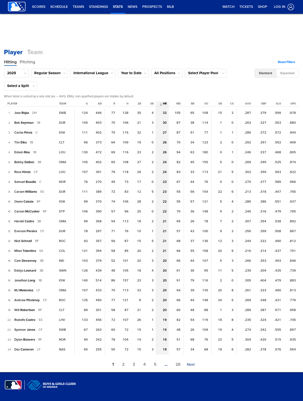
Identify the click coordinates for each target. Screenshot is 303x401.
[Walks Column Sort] (192, 104)
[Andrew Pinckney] (27, 300)
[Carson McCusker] (27, 211)
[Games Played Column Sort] (87, 104)
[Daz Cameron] (24, 349)
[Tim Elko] (20, 142)
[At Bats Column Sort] (100, 104)
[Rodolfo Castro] (24, 320)
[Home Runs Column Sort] (165, 104)
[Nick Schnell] (23, 241)
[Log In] (283, 7)
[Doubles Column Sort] (139, 104)
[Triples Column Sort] (152, 104)
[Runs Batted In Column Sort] (178, 104)
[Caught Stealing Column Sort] (232, 104)
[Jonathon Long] (24, 280)
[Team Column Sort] (62, 104)
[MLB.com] (13, 385)
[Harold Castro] (24, 221)
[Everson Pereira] (25, 231)
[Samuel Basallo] (25, 182)
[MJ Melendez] (23, 290)
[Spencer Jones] (24, 330)
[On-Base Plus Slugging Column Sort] (293, 104)
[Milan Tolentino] (25, 251)
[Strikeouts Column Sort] (206, 104)
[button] (287, 62)
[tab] (10, 62)
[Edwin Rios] (22, 152)
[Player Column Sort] (12, 104)
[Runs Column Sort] (114, 104)
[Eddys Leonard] (25, 271)
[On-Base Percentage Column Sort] (263, 104)
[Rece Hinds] (22, 172)
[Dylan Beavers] (24, 340)
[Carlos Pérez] (23, 133)
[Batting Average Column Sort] (248, 104)
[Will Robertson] (24, 310)
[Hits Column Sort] (127, 104)
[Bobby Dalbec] (24, 162)
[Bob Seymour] (24, 123)
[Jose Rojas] (21, 113)
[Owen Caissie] (24, 202)
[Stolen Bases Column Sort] (220, 104)
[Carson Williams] (25, 192)
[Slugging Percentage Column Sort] (278, 104)
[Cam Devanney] (25, 261)
